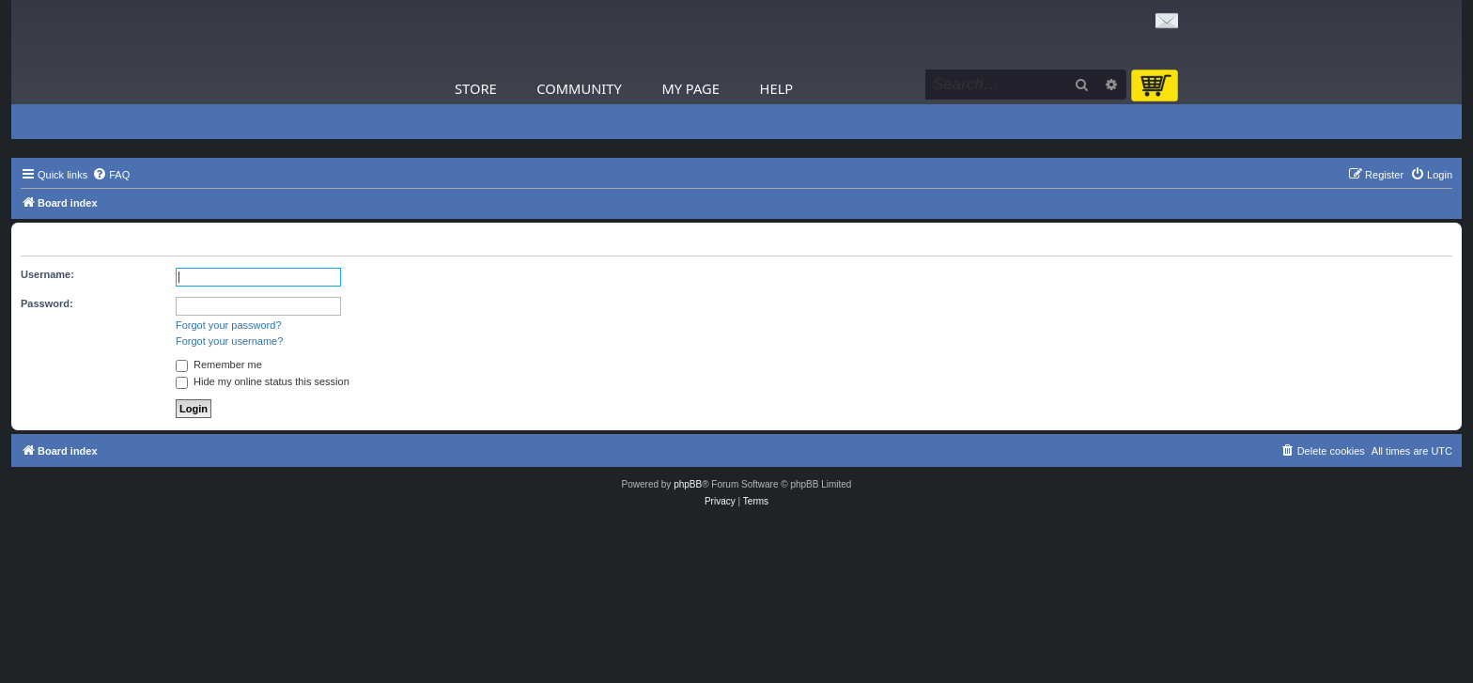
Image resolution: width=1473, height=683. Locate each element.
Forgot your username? (229, 341)
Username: (47, 274)
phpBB (688, 484)
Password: (47, 303)
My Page (690, 88)
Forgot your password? (229, 325)
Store (476, 88)
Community (578, 88)
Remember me (219, 364)
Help (777, 88)
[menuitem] (111, 174)
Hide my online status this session (262, 381)
